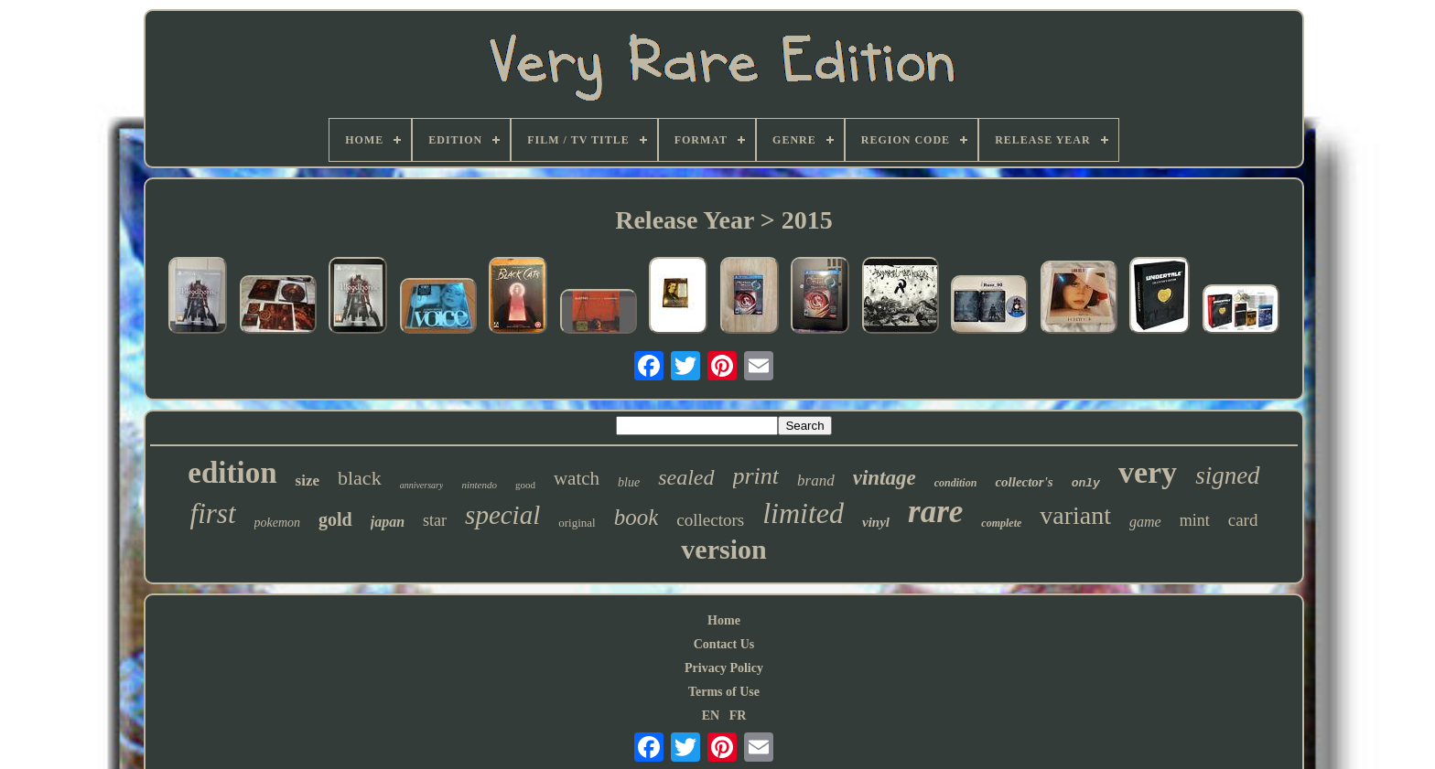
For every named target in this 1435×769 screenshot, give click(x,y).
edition (232, 472)
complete (1001, 523)
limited (803, 513)
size (307, 480)
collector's (1023, 482)
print (756, 476)
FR (738, 715)
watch (576, 478)
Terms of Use (724, 692)
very (1147, 472)
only (1086, 483)
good (525, 484)
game (1145, 521)
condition (955, 482)
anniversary (422, 485)
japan (388, 521)
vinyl (876, 522)
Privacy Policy (724, 668)
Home (723, 620)
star (435, 520)
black (360, 477)
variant (1075, 515)
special (502, 514)
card (1243, 519)
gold (335, 519)
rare (935, 511)
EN (710, 715)
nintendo (479, 484)
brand (816, 480)
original (576, 522)
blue (629, 482)
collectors (710, 519)
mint (1195, 520)
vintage (884, 477)
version (723, 549)
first (213, 513)
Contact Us (724, 644)
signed (1227, 475)
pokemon (277, 522)
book (636, 517)
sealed (686, 477)
